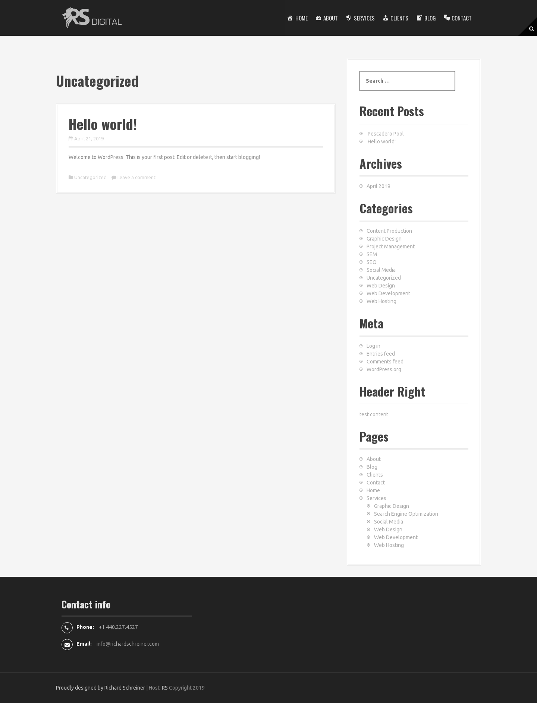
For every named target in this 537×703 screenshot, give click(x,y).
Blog (372, 467)
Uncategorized (90, 177)
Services (376, 498)
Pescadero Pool (386, 134)
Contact (376, 483)
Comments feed (385, 362)
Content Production (389, 231)
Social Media (381, 270)
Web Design (381, 286)
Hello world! (103, 123)
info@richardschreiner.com (128, 644)
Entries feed (381, 354)
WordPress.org (384, 369)
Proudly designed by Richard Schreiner (100, 688)
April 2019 (378, 186)
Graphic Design (384, 239)
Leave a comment (136, 177)
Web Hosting (381, 301)
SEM (372, 254)
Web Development (388, 293)
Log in (373, 346)
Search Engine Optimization (406, 514)
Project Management (391, 246)
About (374, 459)
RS (165, 688)
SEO (372, 262)
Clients (375, 475)
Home (373, 490)
